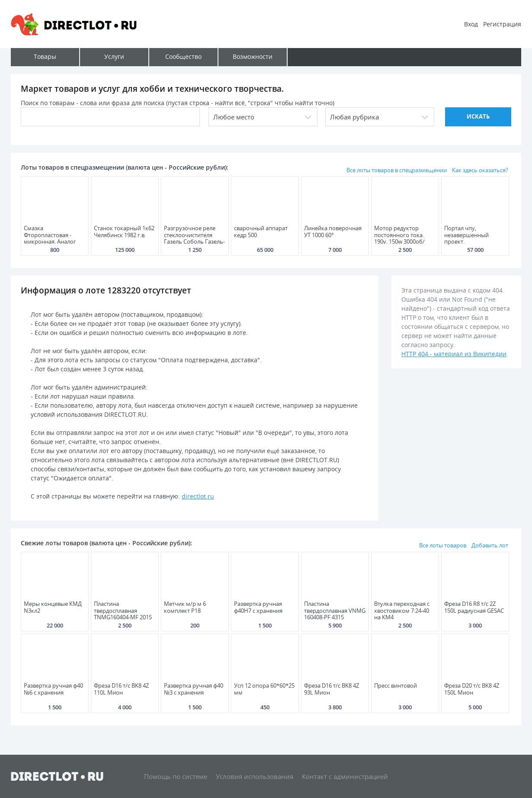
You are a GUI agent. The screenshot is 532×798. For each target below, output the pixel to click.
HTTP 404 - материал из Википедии (453, 354)
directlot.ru (198, 496)
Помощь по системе (175, 776)
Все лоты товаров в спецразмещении (396, 170)
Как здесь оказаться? (480, 170)
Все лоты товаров (442, 545)
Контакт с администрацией (345, 776)
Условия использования (254, 776)
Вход (471, 24)
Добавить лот (489, 545)
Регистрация (502, 24)
